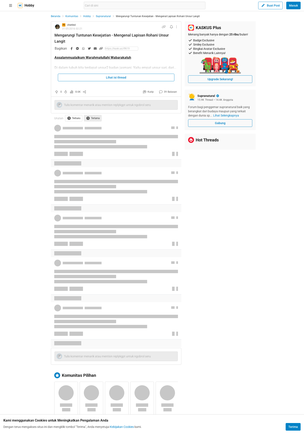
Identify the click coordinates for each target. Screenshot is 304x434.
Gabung (220, 123)
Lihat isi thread (116, 77)
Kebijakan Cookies (122, 427)
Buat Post (270, 5)
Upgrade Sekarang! (220, 79)
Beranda (55, 16)
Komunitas (71, 16)
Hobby (87, 16)
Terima (293, 427)
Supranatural (103, 16)
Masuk (293, 5)
